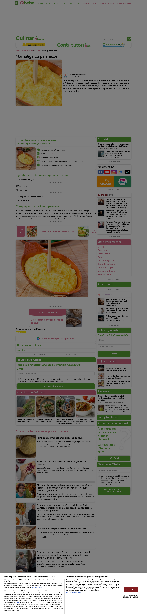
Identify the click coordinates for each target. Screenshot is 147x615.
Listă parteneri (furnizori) (73, 592)
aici (18, 602)
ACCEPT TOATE (131, 589)
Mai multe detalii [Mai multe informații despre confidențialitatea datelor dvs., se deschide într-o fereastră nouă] (37, 587)
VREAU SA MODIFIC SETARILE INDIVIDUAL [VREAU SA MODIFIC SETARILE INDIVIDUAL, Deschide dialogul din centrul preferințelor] (130, 596)
